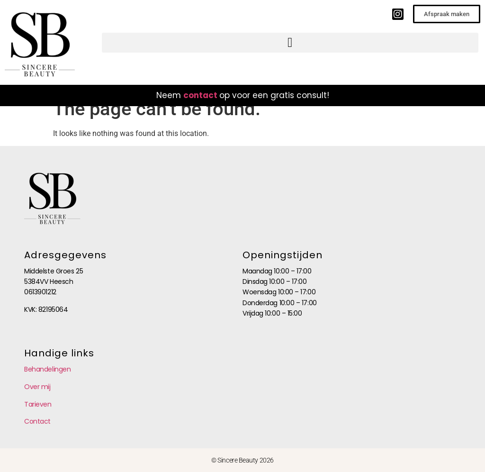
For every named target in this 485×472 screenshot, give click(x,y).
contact (200, 95)
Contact (37, 421)
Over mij (37, 386)
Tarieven (37, 404)
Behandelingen (47, 369)
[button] (290, 43)
